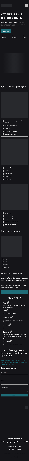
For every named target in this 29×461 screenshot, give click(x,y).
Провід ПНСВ (8, 213)
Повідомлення (4, 387)
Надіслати (14, 395)
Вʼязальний (7, 128)
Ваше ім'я (4, 372)
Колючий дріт (8, 179)
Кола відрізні (6, 267)
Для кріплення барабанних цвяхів (13, 218)
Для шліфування (6, 261)
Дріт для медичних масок (11, 221)
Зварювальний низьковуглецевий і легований (13, 121)
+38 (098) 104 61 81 (14, 449)
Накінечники (5, 264)
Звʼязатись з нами (14, 291)
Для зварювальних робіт (8, 259)
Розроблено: (14, 457)
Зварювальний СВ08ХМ (11, 125)
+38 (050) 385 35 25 (14, 446)
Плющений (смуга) (9, 216)
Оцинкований (8, 170)
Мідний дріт (8, 176)
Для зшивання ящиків (10, 134)
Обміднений (8, 167)
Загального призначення (11, 131)
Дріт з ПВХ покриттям (10, 224)
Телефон (3, 380)
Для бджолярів (8, 173)
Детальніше (6, 31)
